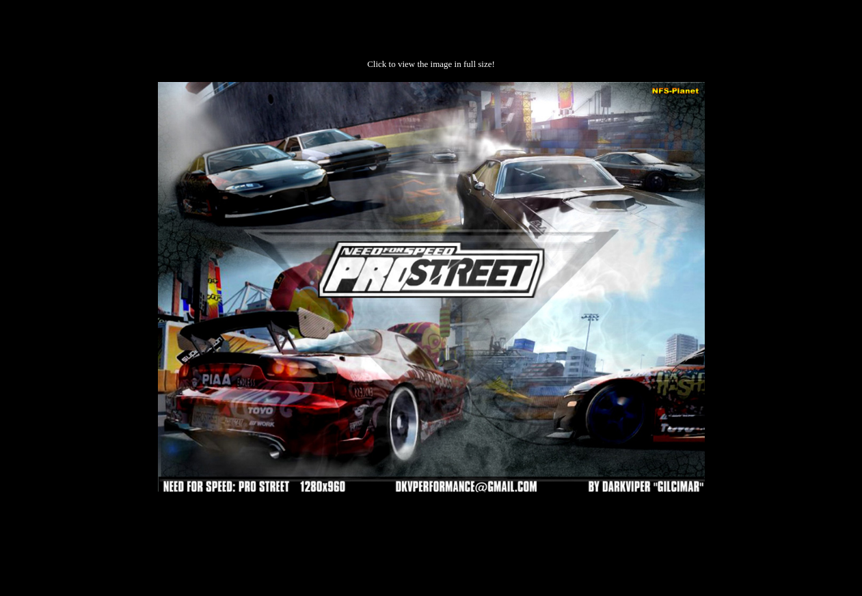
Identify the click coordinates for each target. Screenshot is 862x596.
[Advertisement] (431, 535)
